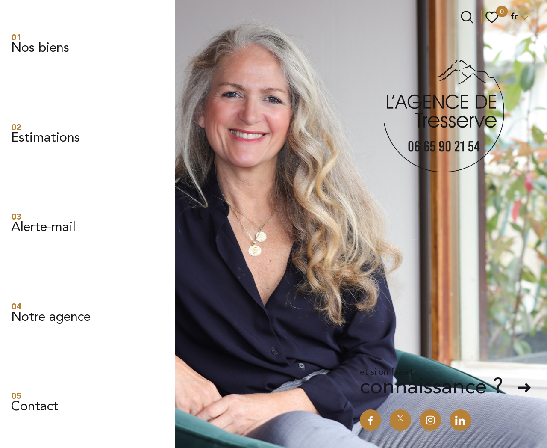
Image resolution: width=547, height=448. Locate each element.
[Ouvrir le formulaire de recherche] (467, 17)
